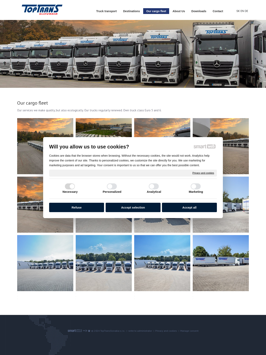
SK (238, 11)
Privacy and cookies (203, 172)
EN (242, 11)
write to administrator (140, 330)
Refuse (76, 207)
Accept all (189, 207)
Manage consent (189, 330)
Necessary (70, 191)
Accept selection (133, 207)
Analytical (154, 191)
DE (247, 11)
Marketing (196, 191)
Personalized (112, 191)
